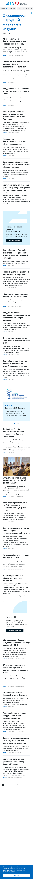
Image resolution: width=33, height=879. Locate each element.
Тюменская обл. (19, 496)
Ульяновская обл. (19, 287)
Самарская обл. (19, 569)
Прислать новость (14, 240)
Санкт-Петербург (19, 731)
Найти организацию (14, 630)
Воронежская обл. (20, 658)
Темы (4, 33)
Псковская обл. (19, 55)
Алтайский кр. (19, 306)
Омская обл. (18, 752)
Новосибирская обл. (20, 596)
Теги (9, 33)
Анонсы (5, 777)
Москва (17, 132)
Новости (5, 55)
